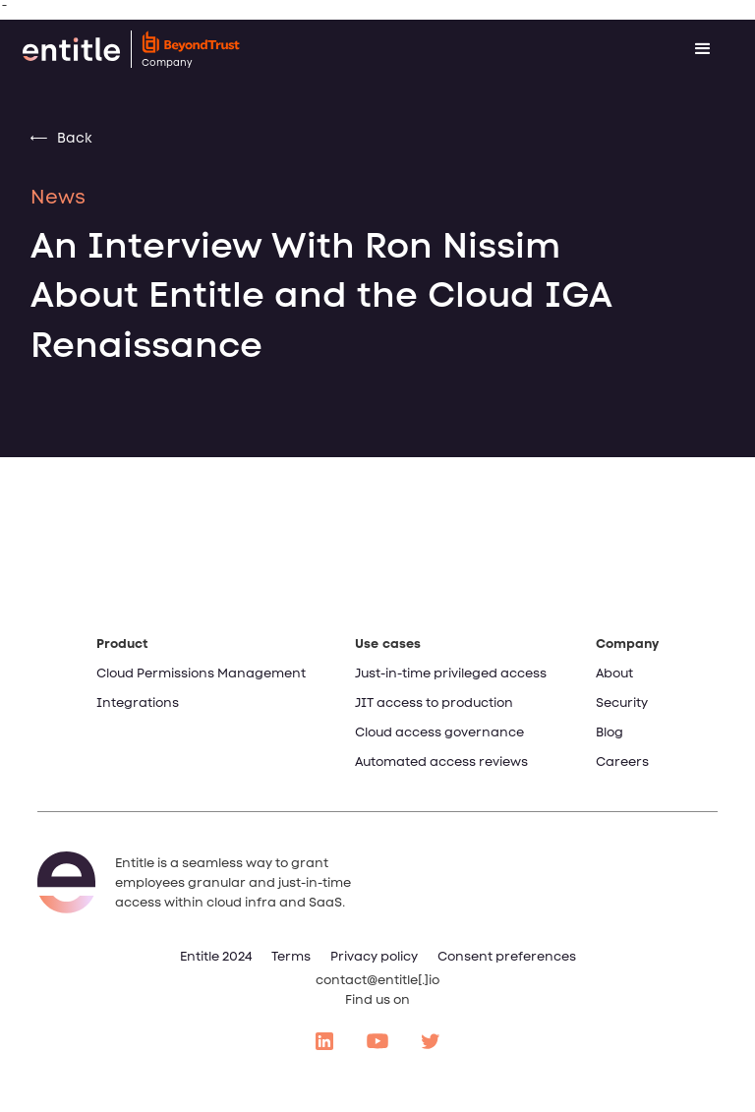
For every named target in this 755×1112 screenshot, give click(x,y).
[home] (318, 49)
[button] (702, 49)
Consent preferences (506, 956)
